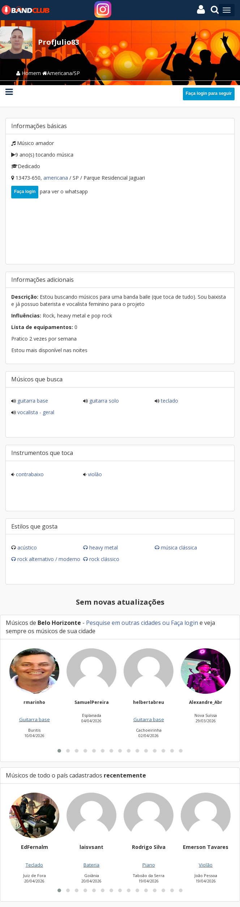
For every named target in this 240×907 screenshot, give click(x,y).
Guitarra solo (103, 400)
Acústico (27, 547)
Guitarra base (32, 400)
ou (166, 623)
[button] (59, 750)
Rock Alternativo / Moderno (48, 559)
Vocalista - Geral (35, 412)
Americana (56, 177)
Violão (94, 474)
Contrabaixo (29, 474)
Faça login (24, 191)
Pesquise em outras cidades (123, 623)
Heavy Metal (103, 547)
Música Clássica (179, 547)
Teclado (168, 400)
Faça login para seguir (209, 93)
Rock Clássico (104, 559)
